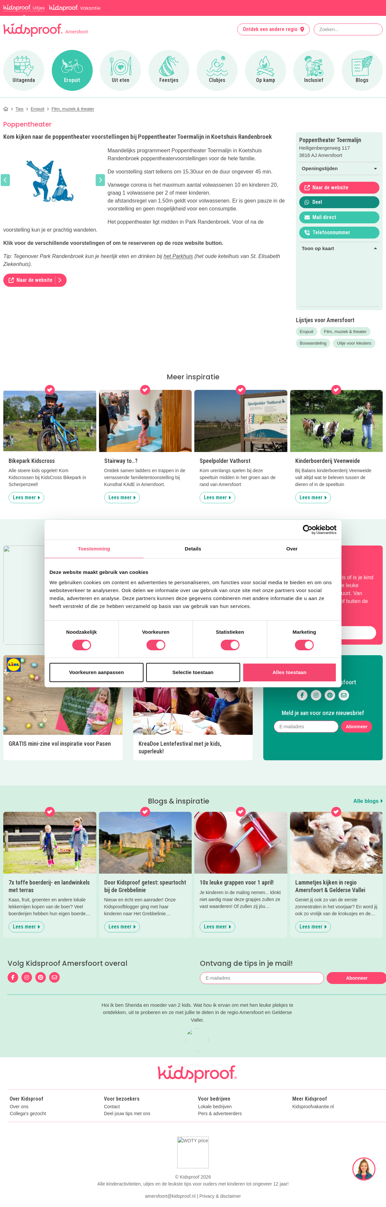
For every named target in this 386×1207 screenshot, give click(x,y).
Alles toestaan (289, 672)
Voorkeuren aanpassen (96, 672)
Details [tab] (193, 548)
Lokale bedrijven (215, 1106)
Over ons (19, 1106)
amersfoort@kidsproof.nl (170, 1196)
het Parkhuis (178, 256)
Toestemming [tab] (94, 548)
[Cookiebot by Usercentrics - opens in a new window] (308, 530)
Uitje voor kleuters (354, 343)
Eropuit (306, 331)
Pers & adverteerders (219, 1113)
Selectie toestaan (193, 672)
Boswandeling (313, 343)
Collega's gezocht (28, 1113)
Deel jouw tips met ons (127, 1113)
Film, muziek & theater (345, 331)
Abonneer (356, 726)
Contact (112, 1106)
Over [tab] (292, 548)
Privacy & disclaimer (220, 1196)
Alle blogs (368, 801)
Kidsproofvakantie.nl (313, 1106)
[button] (5, 180)
